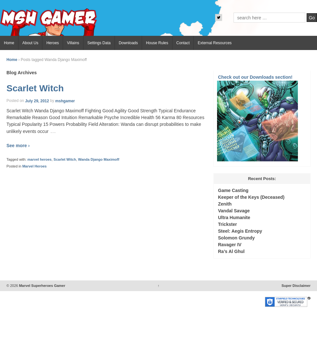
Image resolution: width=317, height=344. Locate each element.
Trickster (227, 224)
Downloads (128, 43)
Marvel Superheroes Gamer (41, 286)
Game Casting (233, 190)
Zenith (225, 204)
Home (9, 43)
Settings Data (99, 43)
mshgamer (65, 100)
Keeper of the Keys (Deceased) (251, 197)
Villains (73, 43)
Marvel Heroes (34, 166)
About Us (30, 43)
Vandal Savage (234, 210)
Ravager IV (229, 244)
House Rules (157, 43)
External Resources (215, 43)
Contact (183, 43)
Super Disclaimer (296, 286)
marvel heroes (39, 159)
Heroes (52, 43)
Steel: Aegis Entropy (240, 231)
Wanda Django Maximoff (98, 159)
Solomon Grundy (236, 237)
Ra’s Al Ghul (231, 251)
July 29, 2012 (37, 100)
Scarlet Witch (35, 88)
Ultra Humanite (234, 217)
